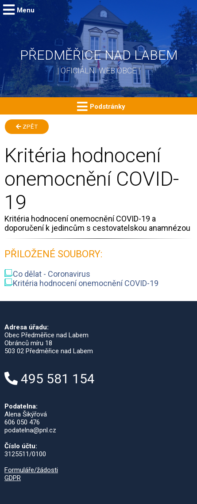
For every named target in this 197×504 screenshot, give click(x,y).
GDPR (12, 478)
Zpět (27, 126)
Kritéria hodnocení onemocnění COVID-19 (81, 283)
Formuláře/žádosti (31, 470)
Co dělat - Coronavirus (47, 274)
